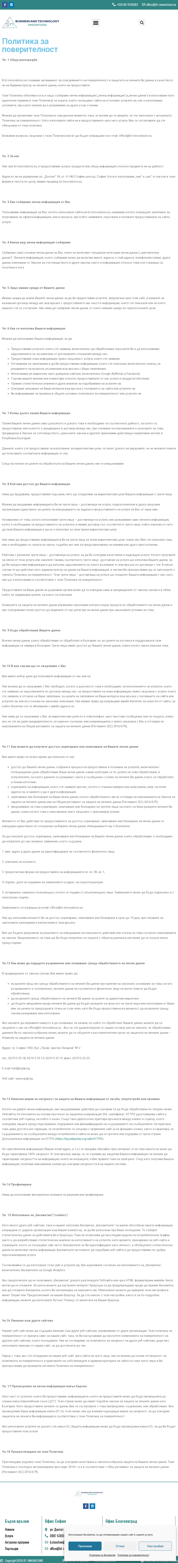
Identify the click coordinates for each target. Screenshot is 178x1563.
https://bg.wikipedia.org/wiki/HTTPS (79, 1139)
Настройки (155, 1546)
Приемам (85, 1546)
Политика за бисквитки (102, 1555)
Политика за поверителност (133, 1555)
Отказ (120, 1546)
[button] (96, 22)
